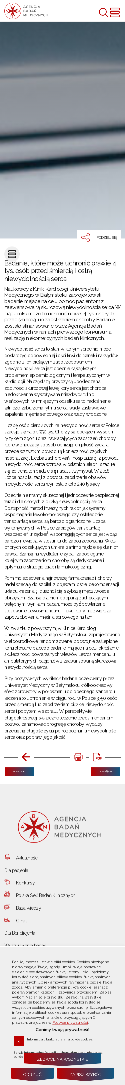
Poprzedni (15, 770)
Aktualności (27, 857)
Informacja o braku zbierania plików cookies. (60, 1039)
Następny (101, 770)
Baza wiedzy (28, 908)
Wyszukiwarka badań (25, 945)
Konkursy (25, 882)
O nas (21, 920)
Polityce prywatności (70, 1022)
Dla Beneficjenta (19, 933)
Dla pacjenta (16, 870)
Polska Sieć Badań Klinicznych (45, 895)
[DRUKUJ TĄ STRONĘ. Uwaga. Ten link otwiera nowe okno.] (78, 757)
